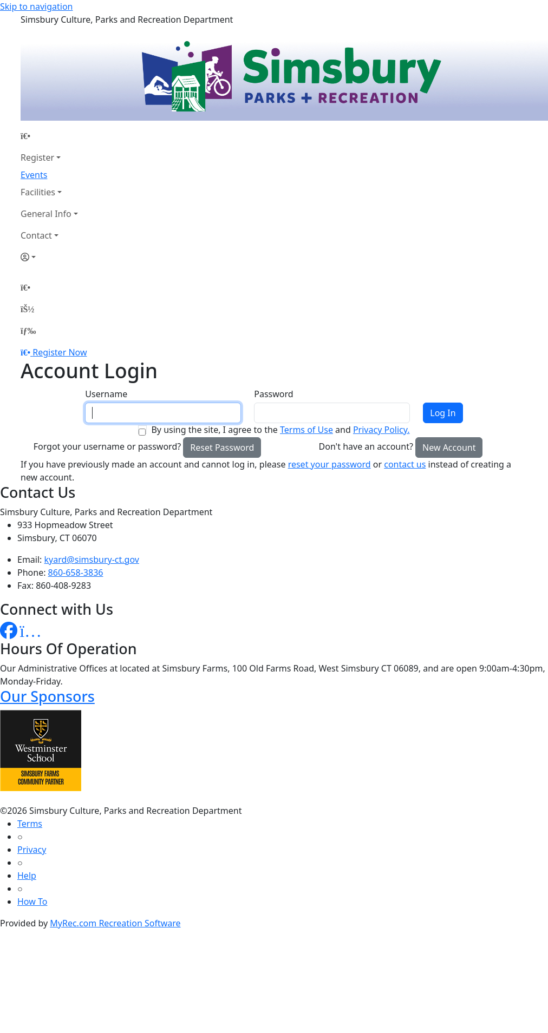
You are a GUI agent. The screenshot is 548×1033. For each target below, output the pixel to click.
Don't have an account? (366, 446)
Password (273, 394)
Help (26, 875)
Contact (36, 235)
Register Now (59, 352)
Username (106, 394)
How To (32, 901)
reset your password (329, 464)
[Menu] (28, 330)
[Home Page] (49, 136)
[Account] (49, 257)
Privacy (31, 850)
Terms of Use (306, 430)
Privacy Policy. (381, 430)
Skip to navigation (36, 6)
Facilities (38, 192)
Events (34, 175)
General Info (46, 214)
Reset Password (222, 447)
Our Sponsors (47, 696)
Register (37, 157)
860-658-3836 (75, 572)
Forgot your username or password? (107, 446)
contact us (405, 464)
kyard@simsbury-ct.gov (91, 559)
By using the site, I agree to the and (280, 430)
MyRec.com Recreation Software (115, 923)
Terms (29, 824)
